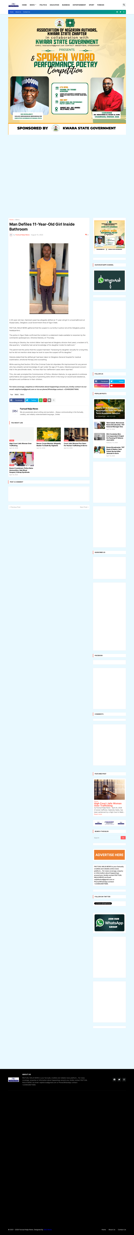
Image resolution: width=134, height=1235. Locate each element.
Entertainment (79, 5)
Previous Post (15, 507)
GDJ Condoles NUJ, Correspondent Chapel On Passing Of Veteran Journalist (115, 437)
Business (66, 5)
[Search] (107, 837)
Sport (91, 5)
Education (54, 5)
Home (24, 5)
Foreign (100, 5)
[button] (124, 5)
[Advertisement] (67, 175)
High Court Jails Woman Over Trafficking (20, 444)
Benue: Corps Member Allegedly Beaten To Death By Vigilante (49, 444)
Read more (98, 814)
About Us (18, 12)
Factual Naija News (29, 409)
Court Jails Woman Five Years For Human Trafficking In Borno (75, 444)
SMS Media (48, 1230)
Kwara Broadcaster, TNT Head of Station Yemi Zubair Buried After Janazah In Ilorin (115, 450)
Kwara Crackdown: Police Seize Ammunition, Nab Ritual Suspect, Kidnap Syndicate (21, 470)
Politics (43, 5)
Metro (17, 220)
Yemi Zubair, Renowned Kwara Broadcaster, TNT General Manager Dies (115, 425)
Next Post (83, 507)
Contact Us (26, 12)
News (32, 5)
